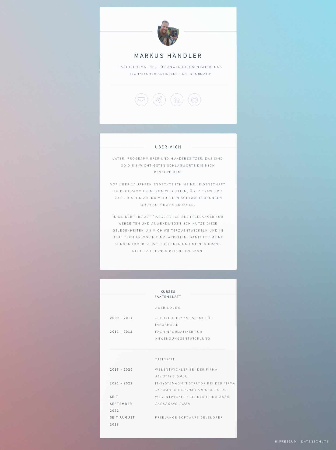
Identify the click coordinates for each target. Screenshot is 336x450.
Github (194, 99)
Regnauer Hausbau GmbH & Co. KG (191, 390)
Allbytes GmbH (171, 377)
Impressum (286, 441)
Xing (159, 99)
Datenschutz (315, 441)
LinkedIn (176, 99)
